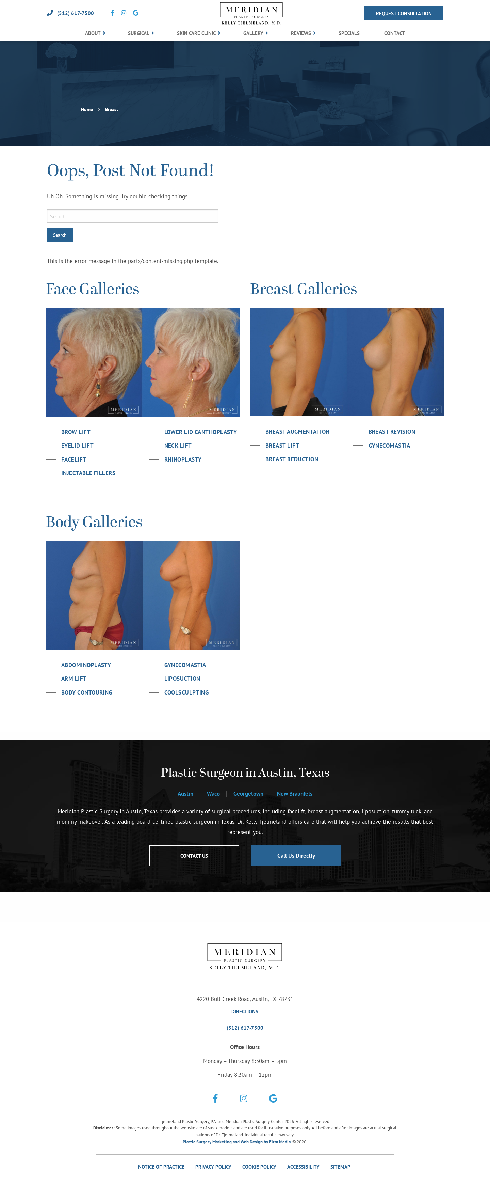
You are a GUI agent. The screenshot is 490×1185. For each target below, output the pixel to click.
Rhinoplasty (183, 459)
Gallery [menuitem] (253, 33)
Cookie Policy (259, 1167)
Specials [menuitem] (349, 33)
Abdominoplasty (86, 665)
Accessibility (303, 1167)
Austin (185, 793)
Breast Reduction (291, 459)
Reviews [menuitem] (301, 33)
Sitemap (341, 1167)
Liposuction (182, 678)
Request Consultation (404, 13)
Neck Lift (178, 445)
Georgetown (248, 793)
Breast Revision (392, 431)
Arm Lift (74, 678)
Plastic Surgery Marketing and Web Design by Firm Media (237, 1142)
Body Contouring (86, 692)
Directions (244, 1011)
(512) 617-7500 (75, 13)
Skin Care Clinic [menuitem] (196, 33)
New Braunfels (294, 793)
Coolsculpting (186, 692)
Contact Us (194, 856)
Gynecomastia (389, 445)
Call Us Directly (296, 855)
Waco (213, 793)
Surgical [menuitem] (138, 33)
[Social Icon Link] (112, 13)
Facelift (73, 459)
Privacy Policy (213, 1167)
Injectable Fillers (88, 473)
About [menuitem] (93, 33)
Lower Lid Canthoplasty (200, 432)
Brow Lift (76, 432)
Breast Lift (282, 445)
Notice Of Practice (161, 1167)
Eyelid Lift (77, 445)
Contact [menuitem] (394, 33)
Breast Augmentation (297, 431)
